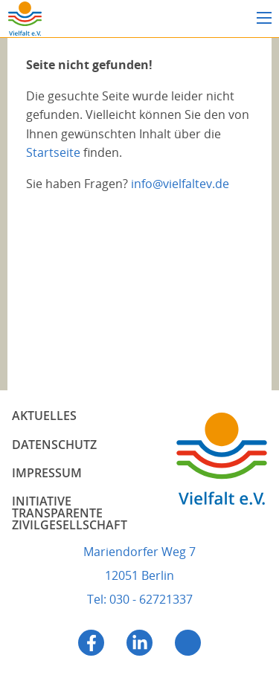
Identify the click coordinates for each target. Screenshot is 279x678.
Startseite (53, 152)
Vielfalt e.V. (24, 18)
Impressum (47, 473)
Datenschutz (54, 444)
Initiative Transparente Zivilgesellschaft (69, 513)
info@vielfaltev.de (180, 183)
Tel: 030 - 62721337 (140, 599)
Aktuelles (44, 415)
